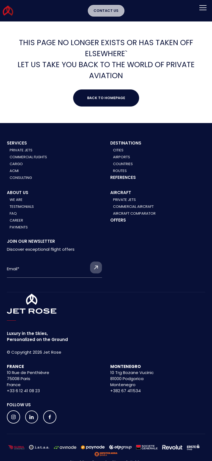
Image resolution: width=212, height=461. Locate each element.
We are (16, 199)
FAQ (13, 213)
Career (16, 220)
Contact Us (106, 10)
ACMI (14, 170)
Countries (123, 164)
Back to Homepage (106, 97)
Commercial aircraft (133, 206)
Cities (118, 150)
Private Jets (21, 150)
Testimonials (22, 206)
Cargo (16, 164)
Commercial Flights (28, 157)
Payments (19, 227)
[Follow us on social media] (13, 417)
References (123, 177)
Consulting (21, 177)
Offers (118, 220)
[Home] (32, 304)
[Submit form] (96, 267)
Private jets (124, 199)
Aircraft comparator (134, 213)
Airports (121, 157)
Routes (120, 170)
